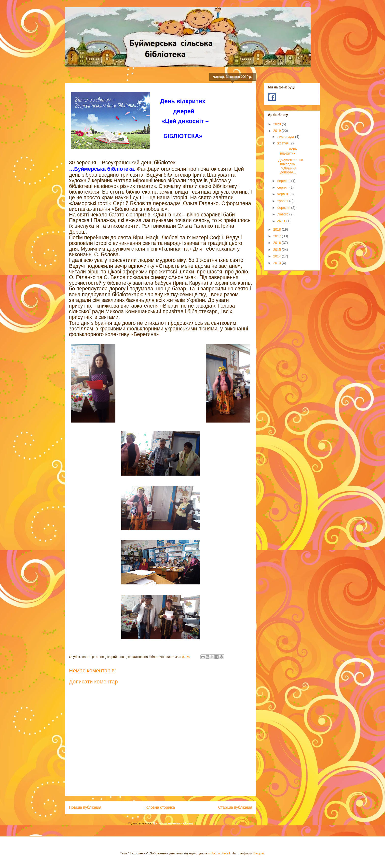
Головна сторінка (160, 807)
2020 (277, 124)
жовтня (283, 143)
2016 (277, 243)
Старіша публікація (235, 807)
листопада (286, 137)
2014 (277, 256)
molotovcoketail (219, 853)
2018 (277, 229)
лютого (283, 214)
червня (283, 194)
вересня (284, 181)
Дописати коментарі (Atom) (173, 823)
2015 (277, 250)
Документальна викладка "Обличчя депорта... (289, 166)
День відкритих (289, 151)
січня (281, 221)
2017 (277, 236)
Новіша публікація (85, 807)
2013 (277, 263)
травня (283, 201)
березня (284, 208)
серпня (283, 187)
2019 (277, 131)
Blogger (258, 853)
